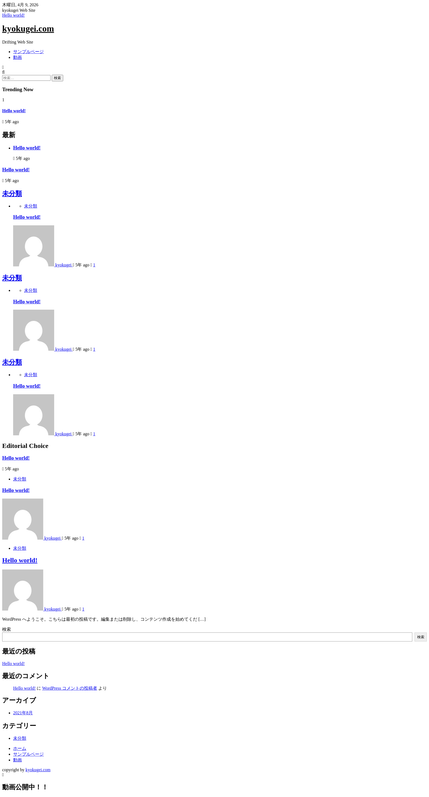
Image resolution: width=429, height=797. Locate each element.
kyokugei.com (28, 28)
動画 (17, 57)
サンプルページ (28, 51)
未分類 (12, 193)
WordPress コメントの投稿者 (69, 688)
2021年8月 (23, 712)
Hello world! (13, 15)
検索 (6, 629)
